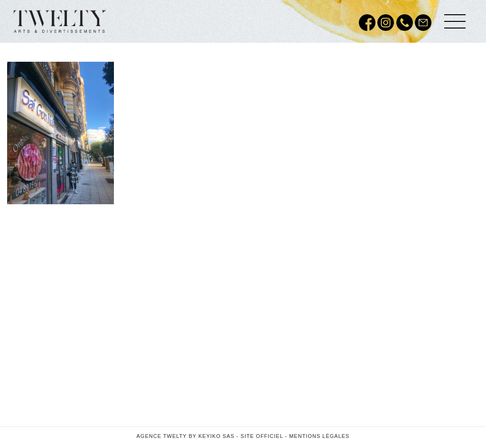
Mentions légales (319, 436)
